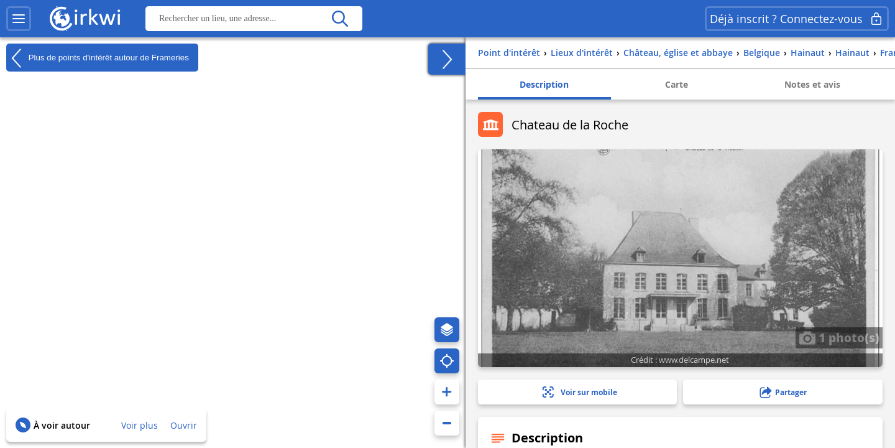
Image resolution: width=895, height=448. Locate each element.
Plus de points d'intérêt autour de (97, 58)
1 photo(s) (839, 337)
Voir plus (139, 425)
